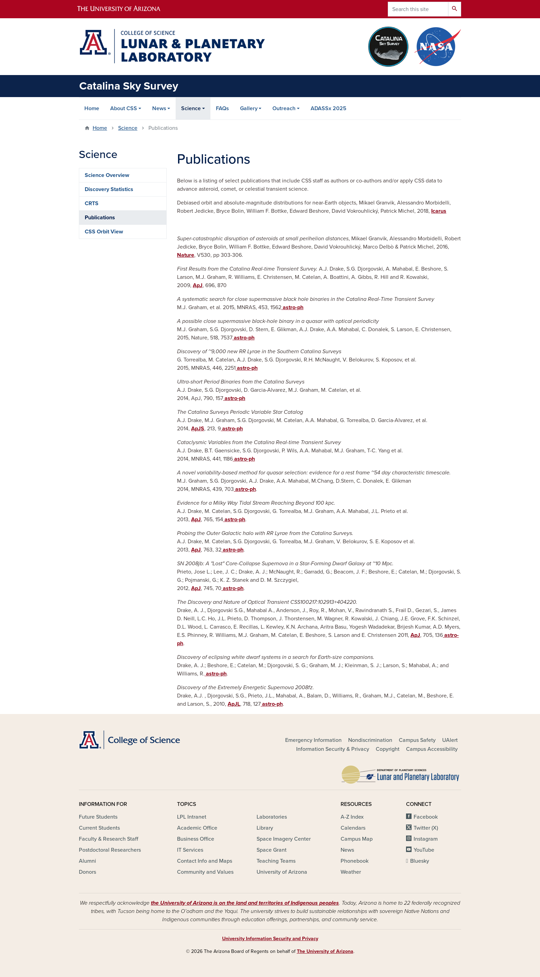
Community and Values (205, 872)
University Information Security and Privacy (270, 939)
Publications (100, 217)
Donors (87, 872)
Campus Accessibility (432, 749)
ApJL (234, 704)
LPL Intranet (191, 816)
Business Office (195, 839)
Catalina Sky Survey (128, 86)
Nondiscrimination (370, 740)
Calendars (353, 827)
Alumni (87, 861)
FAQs (222, 108)
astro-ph (292, 307)
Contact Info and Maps (204, 861)
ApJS (197, 428)
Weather (351, 872)
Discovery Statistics (109, 189)
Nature (185, 255)
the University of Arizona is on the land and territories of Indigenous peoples (245, 903)
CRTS (91, 203)
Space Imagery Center (284, 839)
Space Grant (272, 850)
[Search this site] (418, 9)
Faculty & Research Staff (108, 839)
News (159, 108)
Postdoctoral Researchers (110, 850)
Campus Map (357, 839)
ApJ (197, 285)
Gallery (249, 108)
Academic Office (197, 827)
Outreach (283, 108)
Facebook (426, 816)
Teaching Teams (276, 861)
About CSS (123, 108)
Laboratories (272, 816)
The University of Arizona (325, 951)
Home (91, 108)
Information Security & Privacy (332, 749)
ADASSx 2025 (328, 108)
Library (265, 827)
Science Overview (107, 175)
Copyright (387, 749)
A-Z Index (352, 816)
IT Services (190, 850)
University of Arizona (282, 872)
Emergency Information (313, 740)
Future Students (98, 816)
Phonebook (354, 861)
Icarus (438, 211)
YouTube (424, 850)
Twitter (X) (426, 827)
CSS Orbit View (104, 231)
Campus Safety (417, 740)
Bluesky (419, 861)
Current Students (99, 827)
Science (191, 108)
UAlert (450, 740)
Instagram (426, 839)
